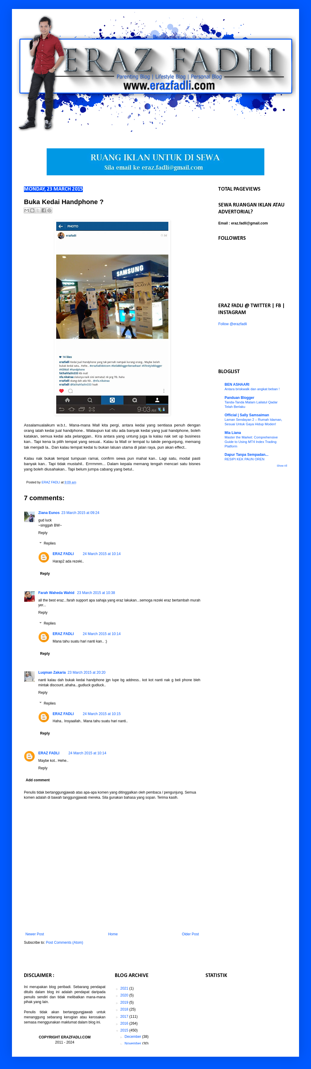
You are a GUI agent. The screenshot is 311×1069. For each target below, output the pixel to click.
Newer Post (34, 934)
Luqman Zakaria (52, 672)
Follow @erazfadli (232, 324)
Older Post (190, 934)
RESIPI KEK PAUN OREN (244, 459)
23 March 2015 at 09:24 (80, 513)
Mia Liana (233, 433)
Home (113, 934)
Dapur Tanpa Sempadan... (246, 455)
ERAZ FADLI (63, 554)
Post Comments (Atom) (64, 942)
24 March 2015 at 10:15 (102, 714)
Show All (282, 465)
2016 (124, 1023)
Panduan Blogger (239, 398)
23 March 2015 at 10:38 (96, 593)
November (133, 1043)
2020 (124, 995)
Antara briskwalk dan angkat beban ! (252, 389)
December (133, 1037)
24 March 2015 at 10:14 (102, 554)
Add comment (38, 780)
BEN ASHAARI (237, 384)
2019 (124, 1002)
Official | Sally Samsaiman (247, 415)
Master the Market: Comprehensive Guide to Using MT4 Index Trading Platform (251, 441)
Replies (50, 544)
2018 (124, 1009)
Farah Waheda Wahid (56, 593)
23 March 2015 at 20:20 (87, 672)
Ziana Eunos (49, 513)
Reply (43, 533)
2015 (124, 1030)
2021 (124, 988)
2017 (124, 1016)
